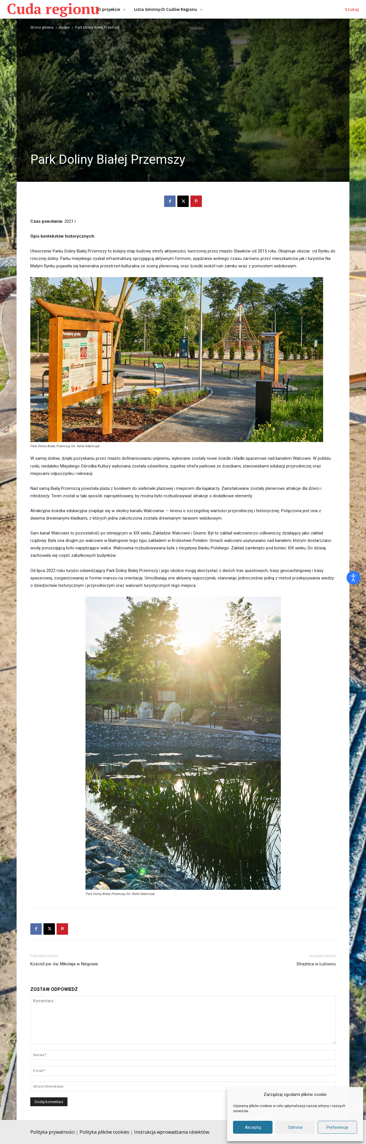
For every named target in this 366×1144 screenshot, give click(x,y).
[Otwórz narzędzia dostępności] (353, 578)
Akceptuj (253, 1127)
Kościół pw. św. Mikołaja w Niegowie (64, 964)
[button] (352, 9)
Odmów (295, 1127)
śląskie (64, 27)
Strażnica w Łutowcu (316, 964)
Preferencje (337, 1127)
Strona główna (41, 27)
